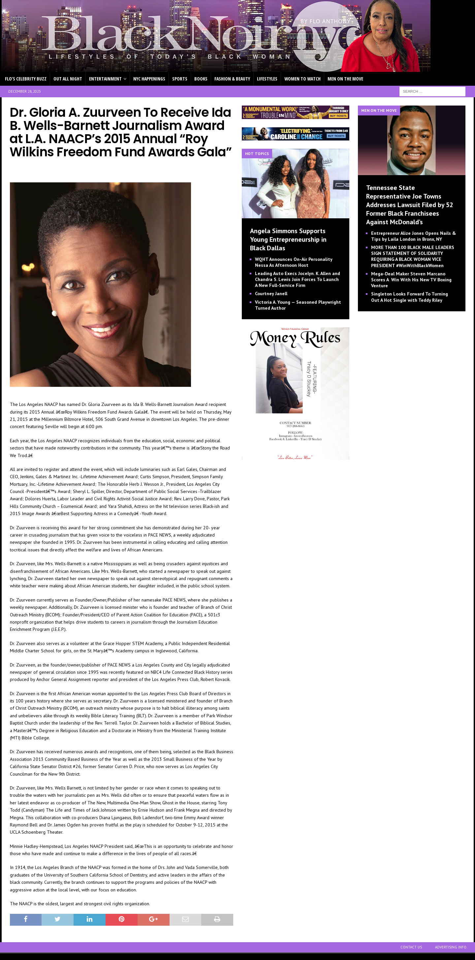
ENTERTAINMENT (105, 79)
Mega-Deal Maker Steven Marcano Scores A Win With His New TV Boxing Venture (411, 280)
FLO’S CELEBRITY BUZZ (26, 79)
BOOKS (200, 79)
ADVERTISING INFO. (451, 947)
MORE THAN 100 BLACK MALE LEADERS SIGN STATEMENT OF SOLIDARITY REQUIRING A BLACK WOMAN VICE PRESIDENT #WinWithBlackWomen (412, 256)
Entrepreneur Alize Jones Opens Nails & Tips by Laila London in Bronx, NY (413, 236)
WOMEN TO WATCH (302, 79)
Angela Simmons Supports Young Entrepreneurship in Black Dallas (288, 239)
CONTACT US (411, 947)
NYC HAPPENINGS (149, 79)
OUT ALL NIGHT (67, 79)
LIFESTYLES (267, 79)
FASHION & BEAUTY (232, 79)
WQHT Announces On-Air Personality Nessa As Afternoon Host (293, 262)
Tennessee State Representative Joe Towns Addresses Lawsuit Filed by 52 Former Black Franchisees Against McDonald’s (409, 204)
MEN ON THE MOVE (345, 79)
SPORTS (179, 79)
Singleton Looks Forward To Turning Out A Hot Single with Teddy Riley (409, 297)
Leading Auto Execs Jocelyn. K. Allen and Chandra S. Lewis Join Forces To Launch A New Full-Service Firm (297, 279)
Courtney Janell (271, 293)
